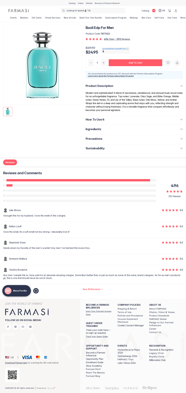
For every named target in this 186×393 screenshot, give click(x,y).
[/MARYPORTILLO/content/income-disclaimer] (131, 320)
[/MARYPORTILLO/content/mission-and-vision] (162, 312)
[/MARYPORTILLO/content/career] (152, 328)
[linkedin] (30, 327)
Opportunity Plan (94, 358)
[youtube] (23, 327)
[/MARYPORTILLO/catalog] (72, 3)
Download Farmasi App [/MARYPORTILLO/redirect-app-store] (16, 363)
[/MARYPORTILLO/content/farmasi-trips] (125, 359)
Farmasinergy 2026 (127, 356)
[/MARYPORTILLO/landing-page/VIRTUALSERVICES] (52, 18)
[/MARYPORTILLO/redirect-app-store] (12, 375)
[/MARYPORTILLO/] (19, 10)
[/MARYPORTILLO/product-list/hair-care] (172, 18)
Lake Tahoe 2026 (127, 363)
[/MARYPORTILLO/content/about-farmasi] (157, 308)
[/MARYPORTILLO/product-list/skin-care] (146, 18)
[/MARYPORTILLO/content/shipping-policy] (127, 308)
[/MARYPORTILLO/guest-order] (97, 336)
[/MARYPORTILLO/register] (81, 3)
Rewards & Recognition (161, 349)
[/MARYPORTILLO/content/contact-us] (155, 332)
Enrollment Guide (94, 362)
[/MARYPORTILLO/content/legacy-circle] (156, 353)
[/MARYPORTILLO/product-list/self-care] (159, 18)
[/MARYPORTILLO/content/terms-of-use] (124, 312)
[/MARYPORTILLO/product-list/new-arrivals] (70, 18)
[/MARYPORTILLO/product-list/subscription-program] (116, 18)
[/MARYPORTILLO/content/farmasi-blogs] (93, 376)
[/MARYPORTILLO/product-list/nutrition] (24, 18)
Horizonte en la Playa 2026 (129, 351)
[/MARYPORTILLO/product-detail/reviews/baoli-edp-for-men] (93, 289)
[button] (135, 62)
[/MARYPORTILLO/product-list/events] (14, 18)
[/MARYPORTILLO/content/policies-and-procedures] (130, 315)
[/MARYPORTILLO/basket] (169, 10)
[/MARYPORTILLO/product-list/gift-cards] (36, 18)
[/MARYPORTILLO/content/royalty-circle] (156, 356)
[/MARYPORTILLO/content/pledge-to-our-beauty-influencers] (162, 324)
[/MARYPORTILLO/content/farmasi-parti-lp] (93, 369)
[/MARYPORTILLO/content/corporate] (158, 319)
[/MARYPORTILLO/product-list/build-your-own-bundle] (91, 18)
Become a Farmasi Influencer (95, 354)
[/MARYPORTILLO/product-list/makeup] (134, 18)
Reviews (10, 162)
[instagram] (15, 327)
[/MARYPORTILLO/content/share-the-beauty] (95, 372)
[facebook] (8, 327)
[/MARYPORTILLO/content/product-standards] (159, 315)
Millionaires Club (157, 360)
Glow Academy (94, 365)
